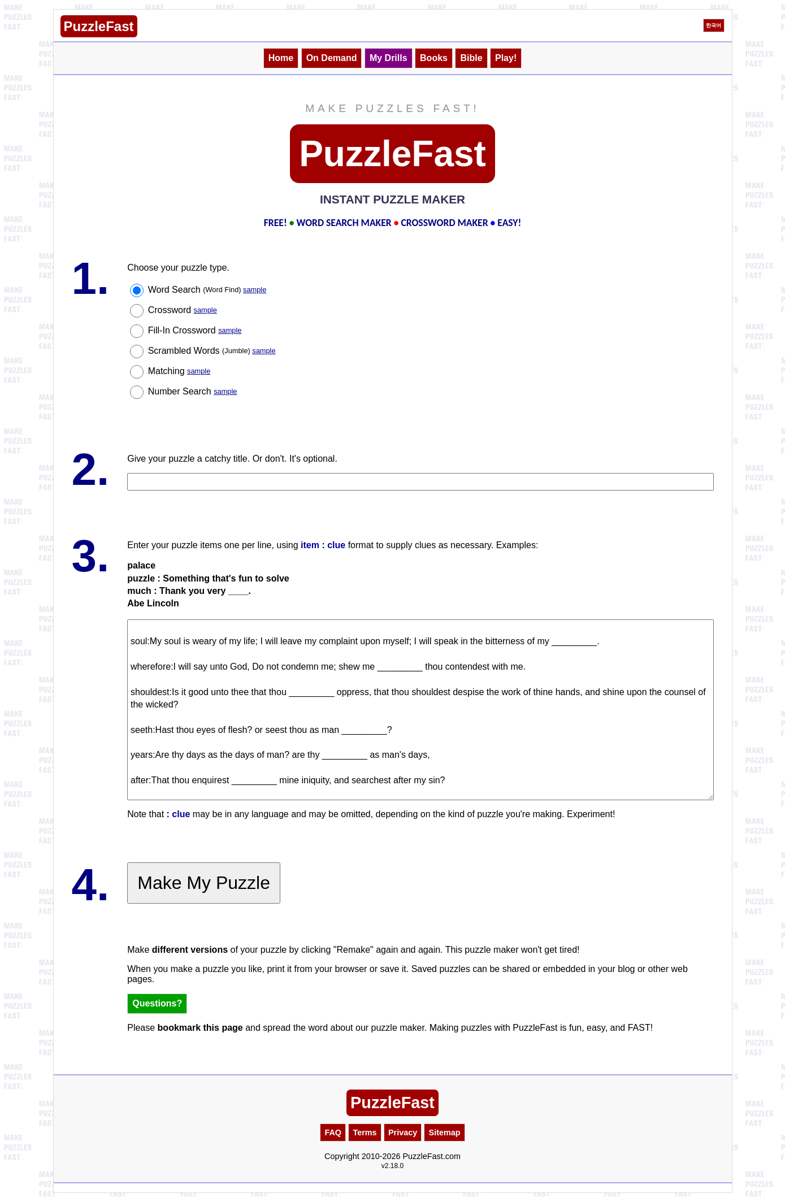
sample (254, 289)
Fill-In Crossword (195, 330)
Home (280, 58)
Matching (179, 371)
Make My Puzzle (203, 883)
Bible (471, 58)
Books (434, 58)
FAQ (332, 1132)
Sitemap (445, 1132)
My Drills (388, 58)
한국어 (713, 25)
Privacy (402, 1132)
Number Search (192, 391)
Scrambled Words (212, 350)
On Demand (331, 58)
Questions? (157, 1003)
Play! (506, 58)
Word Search (207, 289)
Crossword (182, 310)
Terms (364, 1132)
